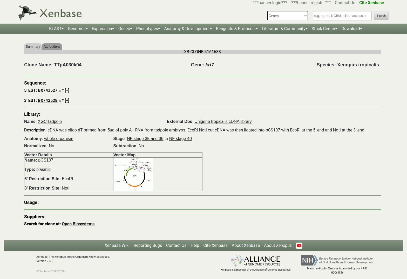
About (278, 245)
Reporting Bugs (148, 245)
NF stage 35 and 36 (145, 138)
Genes (124, 28)
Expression (102, 28)
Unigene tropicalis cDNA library (223, 121)
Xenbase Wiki (117, 245)
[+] (67, 90)
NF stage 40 (180, 138)
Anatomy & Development (187, 28)
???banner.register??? (311, 2)
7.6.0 (50, 261)
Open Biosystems (78, 223)
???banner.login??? (270, 2)
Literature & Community (284, 28)
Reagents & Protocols (236, 28)
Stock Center (323, 28)
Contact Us (345, 2)
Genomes (76, 28)
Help (195, 245)
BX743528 (47, 100)
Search (381, 15)
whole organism (58, 138)
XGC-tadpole (50, 121)
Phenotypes (147, 28)
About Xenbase (246, 245)
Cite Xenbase (215, 245)
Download (351, 28)
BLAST (55, 28)
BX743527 (47, 90)
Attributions (52, 46)
